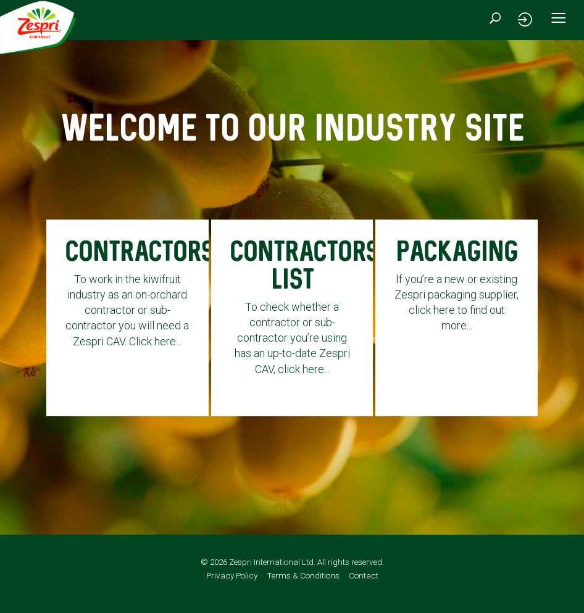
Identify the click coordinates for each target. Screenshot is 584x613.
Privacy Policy (231, 587)
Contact (363, 587)
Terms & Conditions (303, 587)
